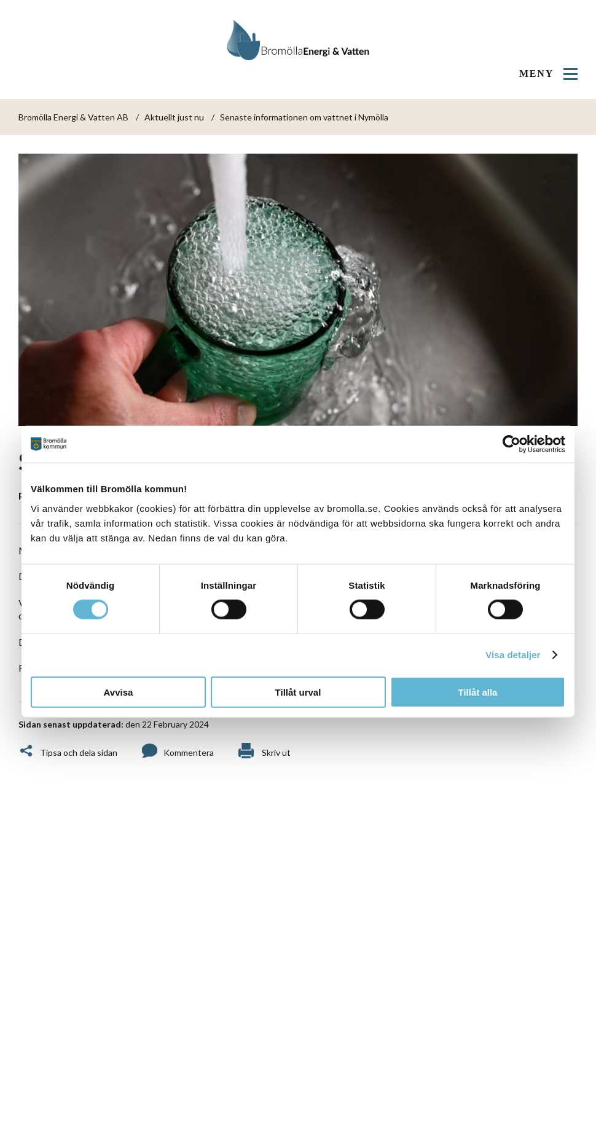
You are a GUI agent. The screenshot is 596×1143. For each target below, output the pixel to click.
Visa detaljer (512, 655)
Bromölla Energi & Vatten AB (73, 117)
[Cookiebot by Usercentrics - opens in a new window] (511, 444)
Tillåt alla (478, 691)
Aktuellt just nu (174, 117)
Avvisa (118, 691)
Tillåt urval (298, 691)
